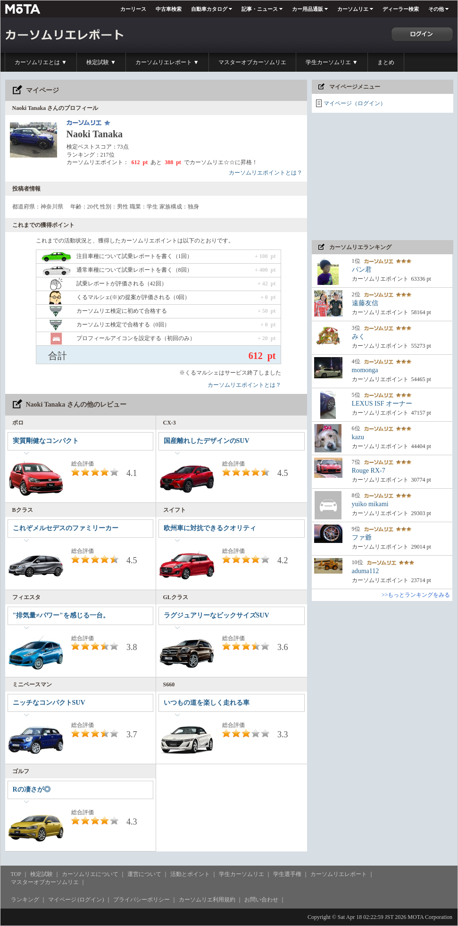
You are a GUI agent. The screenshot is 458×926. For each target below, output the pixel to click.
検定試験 (41, 874)
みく (358, 336)
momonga (365, 370)
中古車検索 (169, 9)
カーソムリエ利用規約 (207, 899)
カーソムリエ (352, 9)
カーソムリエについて (90, 874)
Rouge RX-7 (368, 470)
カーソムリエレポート (338, 874)
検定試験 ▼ (101, 62)
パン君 (362, 269)
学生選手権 (287, 874)
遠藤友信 (365, 303)
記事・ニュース (259, 9)
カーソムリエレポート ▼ (167, 62)
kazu (358, 437)
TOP (16, 874)
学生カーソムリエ (241, 874)
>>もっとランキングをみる (416, 595)
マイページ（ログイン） (355, 103)
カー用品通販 (307, 9)
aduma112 (365, 571)
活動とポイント (190, 874)
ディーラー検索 (401, 9)
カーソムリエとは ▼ (41, 62)
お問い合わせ (261, 899)
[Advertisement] (382, 176)
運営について (144, 874)
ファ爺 (362, 537)
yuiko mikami (370, 504)
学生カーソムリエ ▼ (332, 62)
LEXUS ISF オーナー (382, 403)
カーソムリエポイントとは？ (265, 172)
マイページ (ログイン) (76, 899)
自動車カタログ (209, 9)
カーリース (133, 9)
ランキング (25, 899)
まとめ (385, 62)
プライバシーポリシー (141, 899)
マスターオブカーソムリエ (252, 62)
